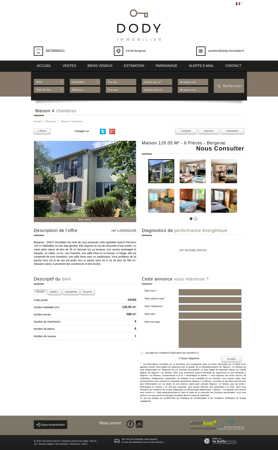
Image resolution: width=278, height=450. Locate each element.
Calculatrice (232, 131)
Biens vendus (99, 66)
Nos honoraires (62, 444)
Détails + (54, 291)
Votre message (152, 321)
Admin (84, 444)
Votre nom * (151, 290)
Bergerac (51, 121)
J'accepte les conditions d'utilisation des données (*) (172, 352)
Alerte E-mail (201, 66)
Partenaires (75, 444)
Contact (233, 66)
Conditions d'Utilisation (224, 398)
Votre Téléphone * (154, 306)
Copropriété (71, 291)
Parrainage (166, 66)
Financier (87, 291)
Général (40, 291)
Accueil (44, 66)
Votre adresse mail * (155, 298)
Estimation (134, 66)
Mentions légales (46, 444)
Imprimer (208, 131)
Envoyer (231, 359)
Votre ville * (150, 314)
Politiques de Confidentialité (194, 398)
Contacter (186, 131)
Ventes (69, 66)
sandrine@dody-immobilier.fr (226, 50)
